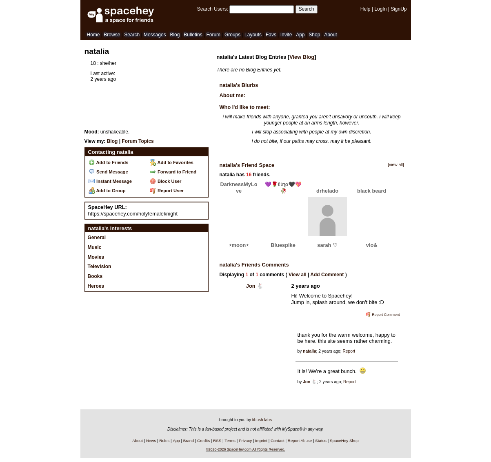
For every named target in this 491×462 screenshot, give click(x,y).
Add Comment (327, 275)
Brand (188, 440)
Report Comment (383, 315)
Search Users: (212, 9)
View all (298, 275)
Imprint (261, 440)
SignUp (399, 9)
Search (306, 9)
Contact (277, 440)
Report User (167, 190)
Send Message (108, 171)
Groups (232, 35)
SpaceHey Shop (344, 440)
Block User (166, 181)
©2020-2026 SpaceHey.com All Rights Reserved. (245, 449)
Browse (112, 35)
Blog (175, 35)
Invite (286, 35)
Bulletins (193, 35)
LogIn (380, 9)
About (330, 35)
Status (321, 440)
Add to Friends (109, 162)
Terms (230, 440)
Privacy (245, 440)
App (300, 35)
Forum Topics (137, 141)
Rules (164, 440)
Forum (213, 35)
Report (348, 351)
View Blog (301, 57)
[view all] (396, 164)
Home (93, 35)
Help (365, 9)
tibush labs (262, 420)
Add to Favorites (171, 162)
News (151, 440)
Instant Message (110, 181)
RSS (217, 440)
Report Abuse (300, 440)
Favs (271, 35)
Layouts (253, 35)
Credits (203, 440)
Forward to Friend (173, 171)
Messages (155, 35)
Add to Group (107, 190)
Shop (314, 35)
